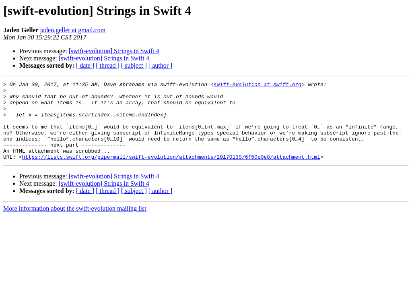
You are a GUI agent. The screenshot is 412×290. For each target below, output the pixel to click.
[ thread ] (107, 65)
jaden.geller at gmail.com (73, 30)
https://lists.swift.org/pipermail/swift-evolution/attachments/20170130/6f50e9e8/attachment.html (171, 172)
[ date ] (85, 65)
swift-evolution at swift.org (257, 85)
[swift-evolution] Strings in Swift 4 (114, 51)
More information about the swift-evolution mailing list (74, 224)
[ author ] (160, 65)
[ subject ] (134, 65)
